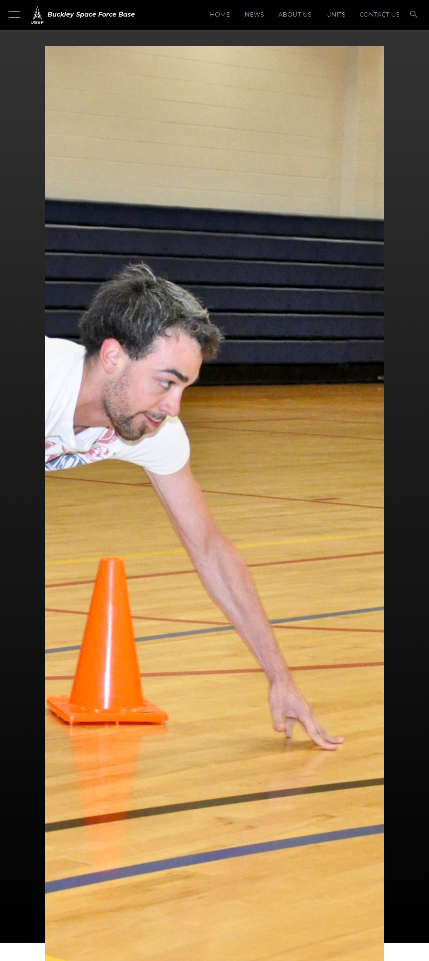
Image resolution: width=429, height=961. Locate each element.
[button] (13, 15)
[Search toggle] (415, 15)
